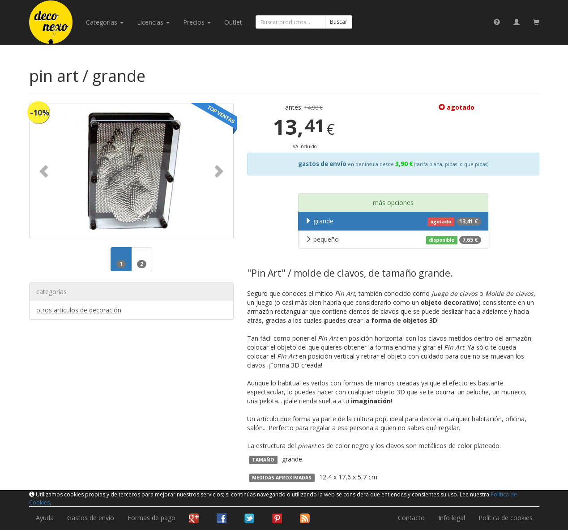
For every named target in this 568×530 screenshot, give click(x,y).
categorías (105, 22)
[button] (45, 170)
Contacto (411, 517)
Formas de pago (151, 517)
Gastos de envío (90, 517)
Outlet (233, 22)
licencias (153, 22)
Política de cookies (505, 517)
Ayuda (45, 517)
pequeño (393, 239)
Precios (197, 22)
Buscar (338, 22)
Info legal (451, 517)
